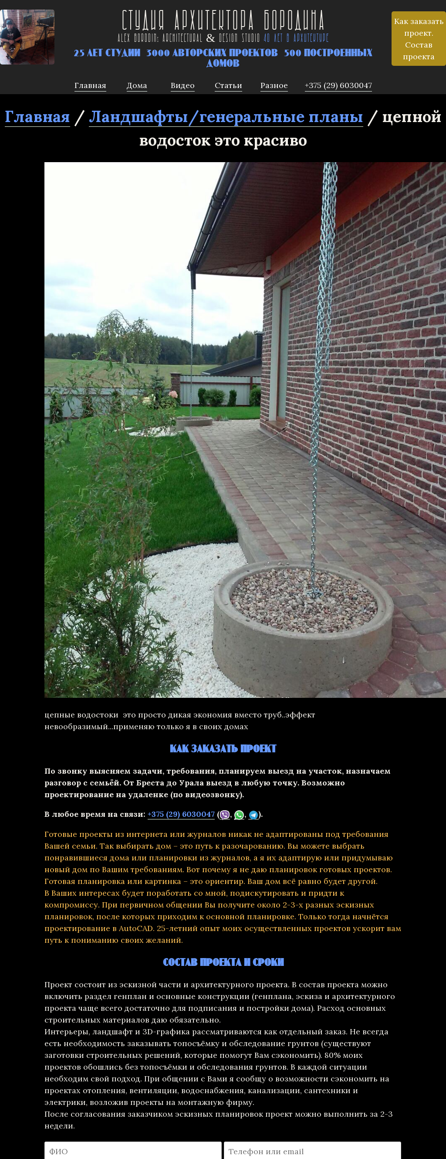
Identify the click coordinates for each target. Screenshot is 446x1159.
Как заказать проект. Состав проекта (419, 38)
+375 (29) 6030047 (181, 814)
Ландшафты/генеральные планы (226, 116)
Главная (37, 116)
